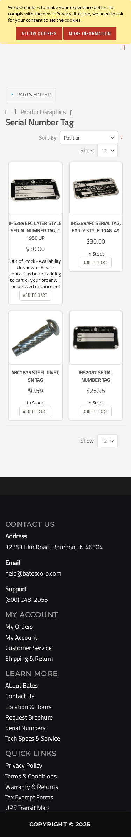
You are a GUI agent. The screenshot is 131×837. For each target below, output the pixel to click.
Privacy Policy (23, 765)
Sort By (48, 137)
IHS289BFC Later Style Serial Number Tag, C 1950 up (35, 230)
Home (7, 112)
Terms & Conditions (31, 776)
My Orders (19, 626)
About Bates (21, 685)
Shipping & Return (29, 658)
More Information (90, 33)
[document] (66, 22)
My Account (21, 637)
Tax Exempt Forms (29, 797)
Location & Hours (28, 707)
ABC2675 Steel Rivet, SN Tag (35, 376)
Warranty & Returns (31, 786)
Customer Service (28, 648)
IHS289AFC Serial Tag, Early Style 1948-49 (96, 226)
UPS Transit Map (27, 807)
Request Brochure (29, 717)
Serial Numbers (25, 728)
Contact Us (19, 696)
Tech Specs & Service (32, 738)
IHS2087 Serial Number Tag (96, 376)
